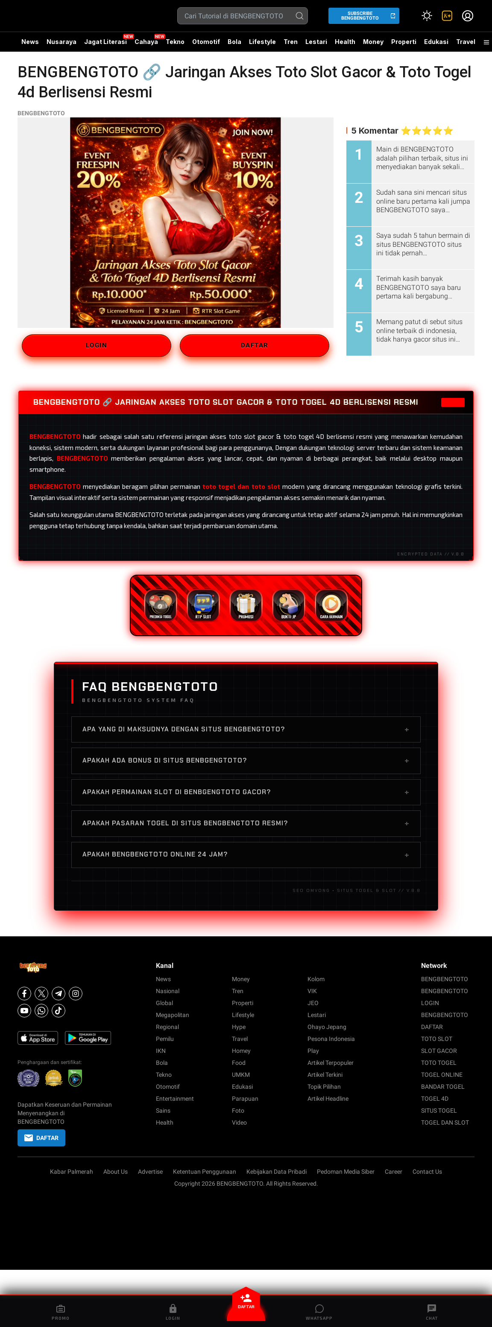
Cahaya (146, 41)
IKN (161, 1050)
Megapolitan (172, 1014)
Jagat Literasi (105, 41)
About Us (115, 1171)
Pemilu (165, 1038)
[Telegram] (58, 993)
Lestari (316, 45)
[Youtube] (24, 1010)
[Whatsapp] (41, 1010)
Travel (465, 41)
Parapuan (245, 1098)
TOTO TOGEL (439, 1062)
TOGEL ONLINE (442, 1074)
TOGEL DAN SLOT (445, 1122)
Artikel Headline (328, 1098)
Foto (238, 1110)
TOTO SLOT (436, 1038)
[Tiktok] (58, 1010)
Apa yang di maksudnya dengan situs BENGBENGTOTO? (246, 729)
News (30, 41)
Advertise (150, 1171)
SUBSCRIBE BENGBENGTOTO (360, 16)
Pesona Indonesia (331, 1038)
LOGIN (97, 345)
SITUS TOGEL (439, 1110)
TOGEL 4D (434, 1098)
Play (313, 1050)
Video (239, 1122)
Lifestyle (262, 41)
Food (239, 1062)
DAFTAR (255, 345)
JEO (313, 1003)
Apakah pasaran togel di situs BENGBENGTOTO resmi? (246, 823)
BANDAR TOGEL (443, 1086)
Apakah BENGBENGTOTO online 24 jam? (246, 855)
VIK (312, 991)
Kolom (316, 979)
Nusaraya (61, 41)
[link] (447, 16)
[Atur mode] (426, 16)
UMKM (241, 1074)
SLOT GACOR (439, 1050)
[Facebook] (24, 993)
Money (373, 41)
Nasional (167, 991)
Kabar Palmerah (71, 1171)
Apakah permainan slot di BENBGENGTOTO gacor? (246, 792)
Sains (163, 1110)
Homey (241, 1050)
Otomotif (206, 41)
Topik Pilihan (324, 1086)
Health (345, 41)
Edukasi (436, 41)
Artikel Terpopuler (331, 1062)
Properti (403, 41)
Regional (167, 1026)
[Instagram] (75, 993)
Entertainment (175, 1098)
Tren (291, 41)
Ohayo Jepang (327, 1026)
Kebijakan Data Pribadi (276, 1171)
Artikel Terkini (325, 1074)
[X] (41, 993)
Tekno (175, 41)
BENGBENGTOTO (41, 113)
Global (164, 1003)
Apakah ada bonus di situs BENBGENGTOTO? (246, 760)
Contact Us (427, 1171)
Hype (239, 1026)
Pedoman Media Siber (346, 1171)
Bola (234, 41)
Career (393, 1171)
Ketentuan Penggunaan (204, 1171)
